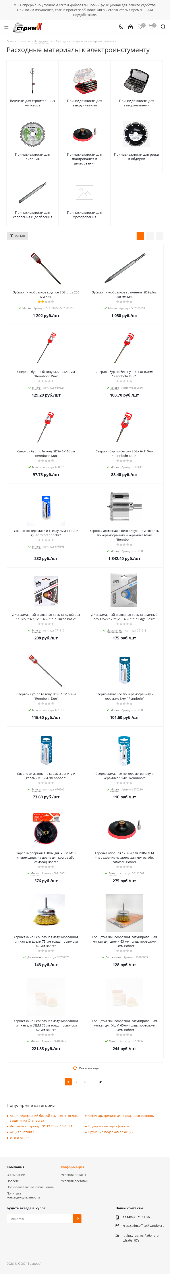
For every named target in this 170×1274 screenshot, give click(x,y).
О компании (16, 1175)
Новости (13, 1181)
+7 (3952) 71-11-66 (136, 1217)
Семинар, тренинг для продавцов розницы (121, 1115)
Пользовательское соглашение (30, 1187)
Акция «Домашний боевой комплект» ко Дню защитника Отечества (44, 1118)
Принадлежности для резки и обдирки (136, 156)
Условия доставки (74, 1181)
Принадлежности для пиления (32, 156)
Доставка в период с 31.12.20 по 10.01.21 (41, 1126)
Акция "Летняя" (22, 1132)
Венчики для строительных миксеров (32, 102)
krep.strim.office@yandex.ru (143, 1226)
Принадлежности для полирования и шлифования (84, 158)
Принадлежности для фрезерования (84, 214)
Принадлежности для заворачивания (136, 102)
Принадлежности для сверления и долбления (32, 214)
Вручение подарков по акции (110, 1132)
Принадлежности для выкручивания (84, 102)
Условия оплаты (73, 1175)
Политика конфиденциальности (23, 1195)
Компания (16, 1167)
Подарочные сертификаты (108, 1126)
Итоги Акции (19, 1138)
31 (101, 1082)
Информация (72, 1167)
